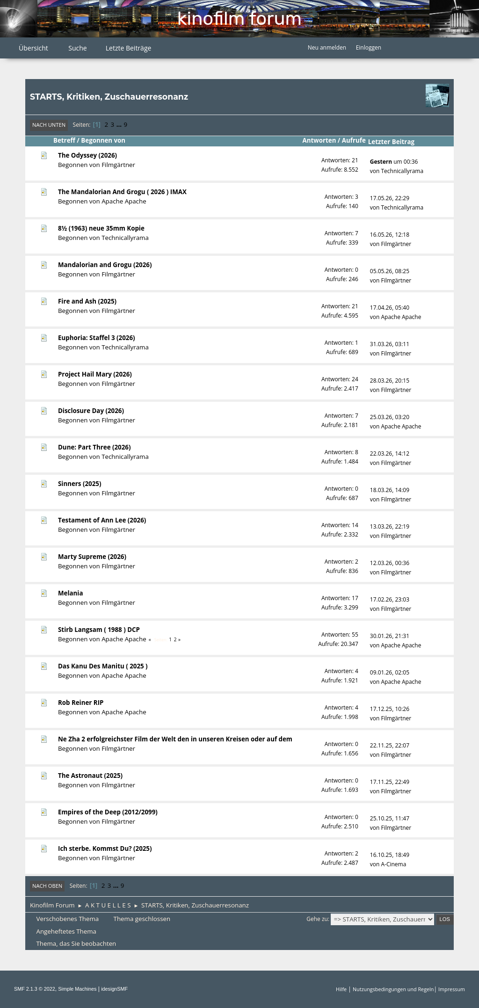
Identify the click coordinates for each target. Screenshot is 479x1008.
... (119, 124)
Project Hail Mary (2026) (95, 374)
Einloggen (368, 47)
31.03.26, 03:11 (389, 344)
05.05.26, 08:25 (389, 271)
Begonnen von (103, 140)
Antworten (319, 140)
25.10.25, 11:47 (389, 818)
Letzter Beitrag (395, 142)
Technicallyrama (402, 171)
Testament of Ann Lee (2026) (102, 520)
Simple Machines (77, 989)
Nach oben (47, 885)
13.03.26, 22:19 (389, 526)
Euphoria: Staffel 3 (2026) (96, 338)
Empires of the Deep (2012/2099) (108, 812)
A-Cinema (393, 864)
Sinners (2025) (79, 483)
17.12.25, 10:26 (389, 709)
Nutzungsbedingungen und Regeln (393, 989)
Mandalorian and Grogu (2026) (105, 265)
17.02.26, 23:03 (389, 599)
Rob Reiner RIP (80, 702)
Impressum (451, 989)
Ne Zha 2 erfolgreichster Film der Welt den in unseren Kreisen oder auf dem (175, 739)
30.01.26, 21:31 (389, 636)
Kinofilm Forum (239, 18)
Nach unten (48, 124)
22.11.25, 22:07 (389, 745)
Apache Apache (124, 201)
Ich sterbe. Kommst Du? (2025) (105, 848)
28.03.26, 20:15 (389, 380)
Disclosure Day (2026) (91, 410)
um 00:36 (394, 162)
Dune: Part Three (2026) (94, 447)
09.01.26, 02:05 (389, 672)
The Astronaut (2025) (90, 775)
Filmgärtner (118, 164)
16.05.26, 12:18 (389, 235)
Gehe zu (317, 919)
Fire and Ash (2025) (87, 301)
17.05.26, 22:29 (389, 198)
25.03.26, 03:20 (389, 417)
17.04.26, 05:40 (389, 308)
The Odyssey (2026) (87, 155)
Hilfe (341, 989)
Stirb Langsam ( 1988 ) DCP (99, 629)
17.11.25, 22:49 (389, 782)
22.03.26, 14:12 (389, 453)
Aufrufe (354, 140)
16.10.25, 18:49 (389, 855)
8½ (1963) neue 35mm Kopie (101, 228)
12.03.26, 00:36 (389, 563)
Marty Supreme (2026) (92, 556)
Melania (70, 593)
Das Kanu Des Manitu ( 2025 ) (103, 666)
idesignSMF (114, 989)
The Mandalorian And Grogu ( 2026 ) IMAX (122, 192)
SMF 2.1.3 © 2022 (34, 989)
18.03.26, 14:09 (389, 490)
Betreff (64, 140)
